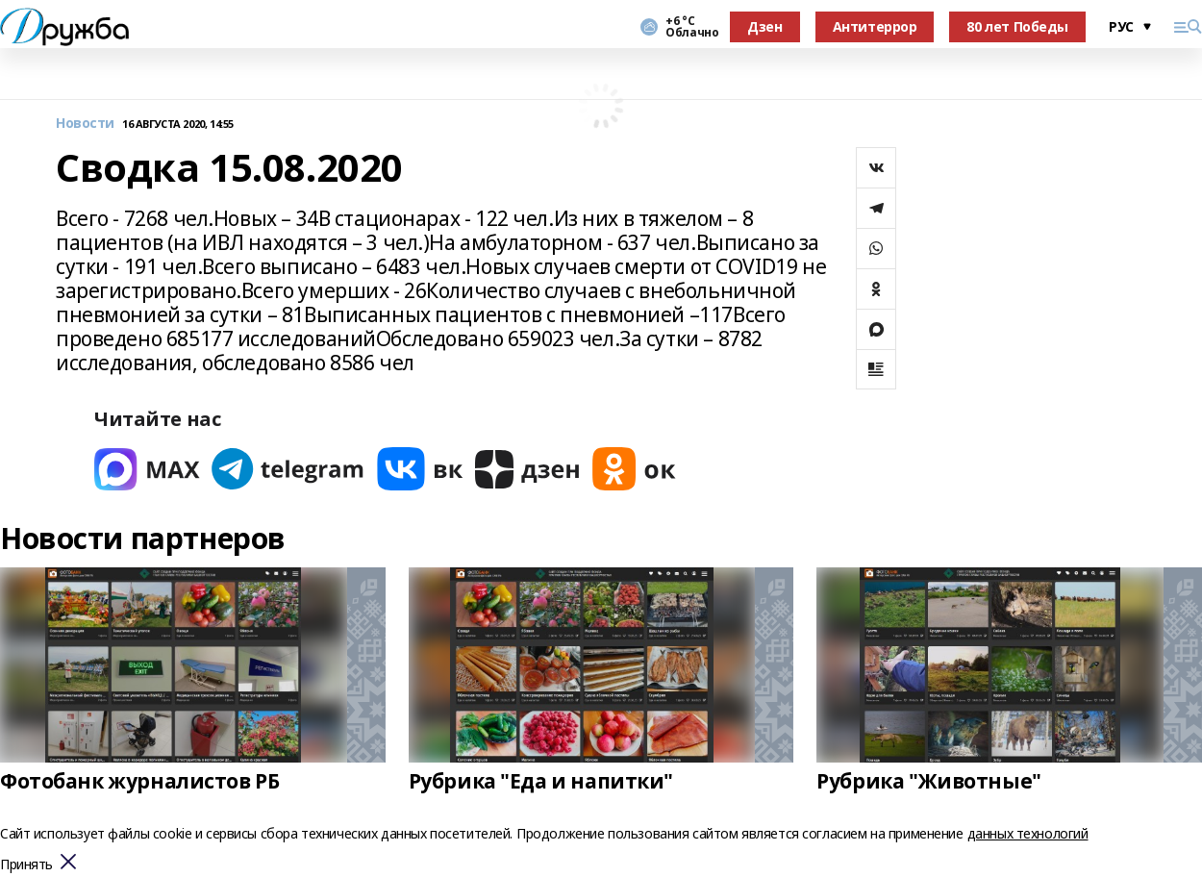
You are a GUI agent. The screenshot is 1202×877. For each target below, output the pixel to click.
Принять (26, 865)
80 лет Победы (1017, 26)
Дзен (764, 26)
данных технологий (1028, 833)
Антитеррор (875, 26)
